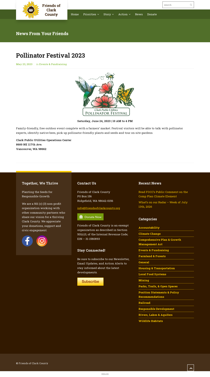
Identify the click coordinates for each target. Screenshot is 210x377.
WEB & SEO (105, 374)
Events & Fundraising (53, 64)
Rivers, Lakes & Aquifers (156, 315)
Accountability (149, 227)
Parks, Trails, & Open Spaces (158, 286)
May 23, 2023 (24, 64)
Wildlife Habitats (151, 321)
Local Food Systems (152, 274)
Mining (144, 280)
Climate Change (150, 233)
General (144, 262)
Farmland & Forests (152, 256)
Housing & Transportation (157, 268)
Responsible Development (156, 309)
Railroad (144, 302)
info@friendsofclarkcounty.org (98, 208)
